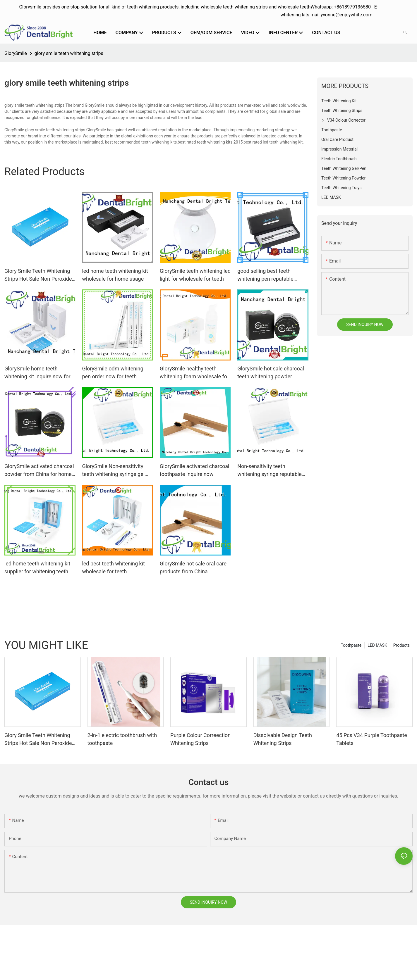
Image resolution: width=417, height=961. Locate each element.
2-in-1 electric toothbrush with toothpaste (122, 739)
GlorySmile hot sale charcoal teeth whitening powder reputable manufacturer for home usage (270, 372)
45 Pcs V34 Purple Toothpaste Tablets (371, 739)
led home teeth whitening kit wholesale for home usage (115, 275)
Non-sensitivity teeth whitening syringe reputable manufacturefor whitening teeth (269, 470)
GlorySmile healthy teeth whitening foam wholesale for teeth (194, 372)
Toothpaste (351, 645)
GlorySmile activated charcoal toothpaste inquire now (194, 470)
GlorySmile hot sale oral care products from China (193, 567)
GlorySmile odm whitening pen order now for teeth (112, 372)
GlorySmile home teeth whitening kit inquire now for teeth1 (37, 372)
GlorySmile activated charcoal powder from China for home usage (39, 470)
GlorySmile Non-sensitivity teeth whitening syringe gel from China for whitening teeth (113, 470)
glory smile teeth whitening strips (69, 53)
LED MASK (377, 645)
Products (401, 645)
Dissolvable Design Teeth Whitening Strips (282, 739)
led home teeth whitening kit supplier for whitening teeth (37, 567)
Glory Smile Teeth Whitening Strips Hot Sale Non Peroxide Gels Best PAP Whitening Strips (38, 275)
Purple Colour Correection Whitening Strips (200, 739)
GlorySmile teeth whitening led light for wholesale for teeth (195, 275)
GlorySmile (15, 53)
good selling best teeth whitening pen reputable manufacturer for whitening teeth (269, 275)
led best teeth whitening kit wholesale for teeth (113, 567)
